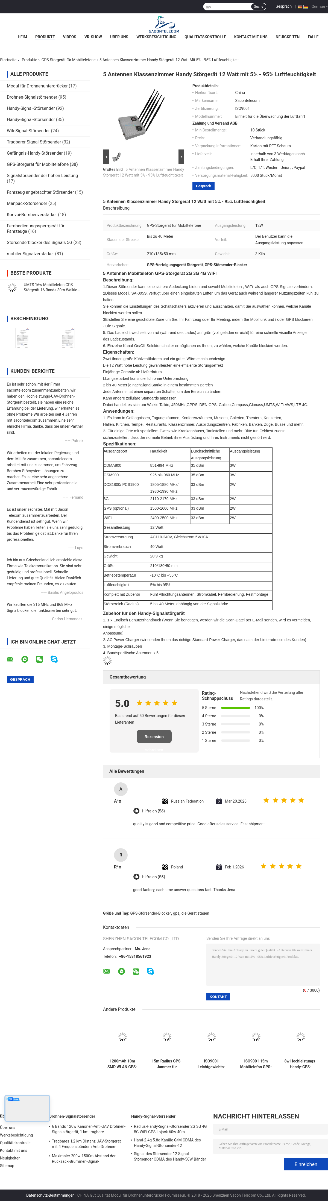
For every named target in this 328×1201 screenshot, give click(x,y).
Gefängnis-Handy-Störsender (35, 153)
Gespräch (284, 6)
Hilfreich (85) (153, 877)
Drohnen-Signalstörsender (32, 97)
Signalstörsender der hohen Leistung (42, 175)
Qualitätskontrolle (205, 37)
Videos (69, 37)
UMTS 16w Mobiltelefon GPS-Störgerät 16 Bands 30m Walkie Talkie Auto (50, 290)
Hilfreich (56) (153, 811)
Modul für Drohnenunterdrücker (37, 86)
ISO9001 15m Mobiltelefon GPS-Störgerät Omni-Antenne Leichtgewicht (256, 1064)
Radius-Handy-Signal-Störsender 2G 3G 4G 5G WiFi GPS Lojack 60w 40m (170, 1129)
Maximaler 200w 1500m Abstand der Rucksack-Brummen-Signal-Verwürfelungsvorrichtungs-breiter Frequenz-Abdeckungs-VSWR (84, 1159)
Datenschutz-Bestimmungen (50, 1195)
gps (176, 913)
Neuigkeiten (288, 37)
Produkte (45, 37)
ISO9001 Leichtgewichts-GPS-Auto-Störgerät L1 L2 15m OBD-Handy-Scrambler (211, 1064)
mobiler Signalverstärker (30, 253)
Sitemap (7, 1166)
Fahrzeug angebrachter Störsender (40, 192)
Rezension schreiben (154, 739)
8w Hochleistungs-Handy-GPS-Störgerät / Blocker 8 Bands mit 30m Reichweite (300, 1064)
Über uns (119, 37)
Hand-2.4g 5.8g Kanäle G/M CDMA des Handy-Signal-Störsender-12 (167, 1143)
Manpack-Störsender (27, 203)
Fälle (313, 37)
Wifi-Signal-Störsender (28, 130)
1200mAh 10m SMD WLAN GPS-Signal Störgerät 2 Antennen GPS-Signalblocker (122, 1064)
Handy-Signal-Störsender (31, 108)
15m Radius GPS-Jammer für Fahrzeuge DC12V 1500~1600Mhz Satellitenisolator (166, 1064)
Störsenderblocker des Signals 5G (39, 242)
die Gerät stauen (195, 913)
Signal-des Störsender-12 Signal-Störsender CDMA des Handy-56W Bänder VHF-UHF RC (170, 1157)
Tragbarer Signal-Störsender (34, 142)
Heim (22, 37)
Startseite (8, 60)
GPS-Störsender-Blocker (150, 913)
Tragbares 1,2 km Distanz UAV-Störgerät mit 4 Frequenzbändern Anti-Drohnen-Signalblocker (86, 1144)
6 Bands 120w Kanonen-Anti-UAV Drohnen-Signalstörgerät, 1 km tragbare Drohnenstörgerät (88, 1130)
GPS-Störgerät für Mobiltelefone (69, 60)
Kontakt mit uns (251, 37)
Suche (258, 6)
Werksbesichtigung (156, 37)
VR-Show (93, 37)
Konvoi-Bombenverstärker (32, 214)
